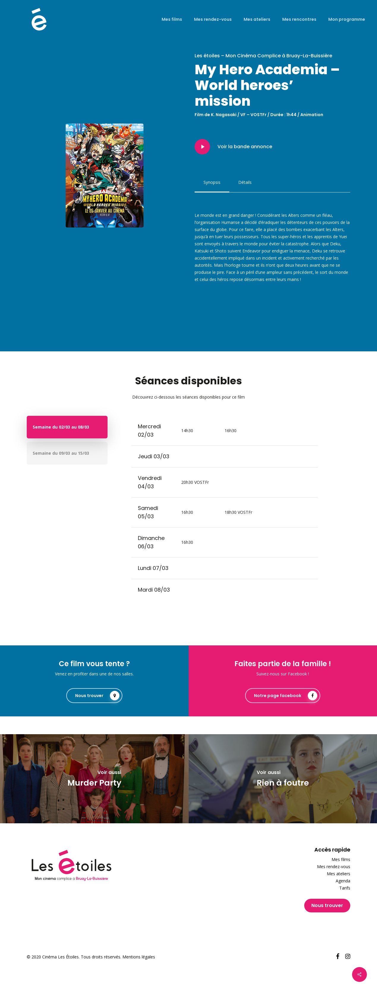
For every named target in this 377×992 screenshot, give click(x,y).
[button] (212, 182)
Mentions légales (138, 957)
